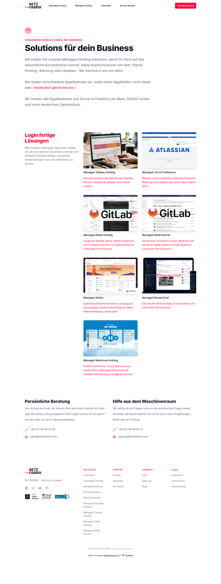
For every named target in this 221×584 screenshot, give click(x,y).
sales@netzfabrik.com (43, 436)
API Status (118, 486)
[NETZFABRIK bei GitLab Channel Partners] (32, 496)
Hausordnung (178, 486)
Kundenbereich (185, 5)
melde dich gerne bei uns (54, 88)
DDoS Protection (92, 497)
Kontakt (117, 475)
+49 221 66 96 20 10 (130, 429)
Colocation (106, 5)
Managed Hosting (83, 5)
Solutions (89, 470)
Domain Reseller (127, 5)
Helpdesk (118, 480)
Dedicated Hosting (57, 5)
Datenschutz (178, 480)
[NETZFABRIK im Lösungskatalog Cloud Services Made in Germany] (47, 496)
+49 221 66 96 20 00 (42, 429)
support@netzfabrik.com (133, 436)
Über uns (147, 480)
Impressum (177, 475)
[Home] (34, 5)
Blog (144, 486)
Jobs (144, 475)
